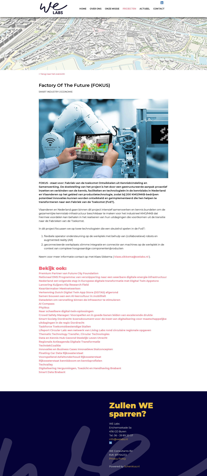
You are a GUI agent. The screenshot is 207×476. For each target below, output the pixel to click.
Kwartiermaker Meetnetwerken (59, 288)
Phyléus (44, 307)
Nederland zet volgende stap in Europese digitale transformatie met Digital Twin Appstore (99, 280)
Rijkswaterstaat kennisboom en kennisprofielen (70, 360)
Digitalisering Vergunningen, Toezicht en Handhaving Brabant (80, 368)
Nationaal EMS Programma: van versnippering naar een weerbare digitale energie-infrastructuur (103, 277)
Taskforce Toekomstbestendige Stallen (65, 326)
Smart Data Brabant (52, 372)
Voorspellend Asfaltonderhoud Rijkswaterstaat (70, 356)
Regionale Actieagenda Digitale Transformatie (69, 341)
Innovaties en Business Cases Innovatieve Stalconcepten (76, 349)
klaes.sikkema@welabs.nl (131, 256)
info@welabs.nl (118, 439)
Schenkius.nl (132, 466)
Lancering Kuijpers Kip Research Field (64, 284)
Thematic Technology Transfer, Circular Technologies (74, 334)
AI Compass (46, 303)
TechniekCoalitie (50, 345)
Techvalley (46, 364)
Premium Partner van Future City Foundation (68, 273)
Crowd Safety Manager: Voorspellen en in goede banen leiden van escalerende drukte (96, 315)
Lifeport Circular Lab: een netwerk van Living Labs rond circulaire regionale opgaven (95, 330)
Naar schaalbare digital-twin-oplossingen (66, 311)
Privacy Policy (117, 458)
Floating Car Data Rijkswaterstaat (61, 353)
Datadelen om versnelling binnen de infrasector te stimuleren (79, 299)
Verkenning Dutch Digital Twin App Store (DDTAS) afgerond (78, 292)
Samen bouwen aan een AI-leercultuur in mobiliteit (72, 296)
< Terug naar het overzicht (52, 74)
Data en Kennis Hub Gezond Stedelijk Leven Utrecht (73, 337)
